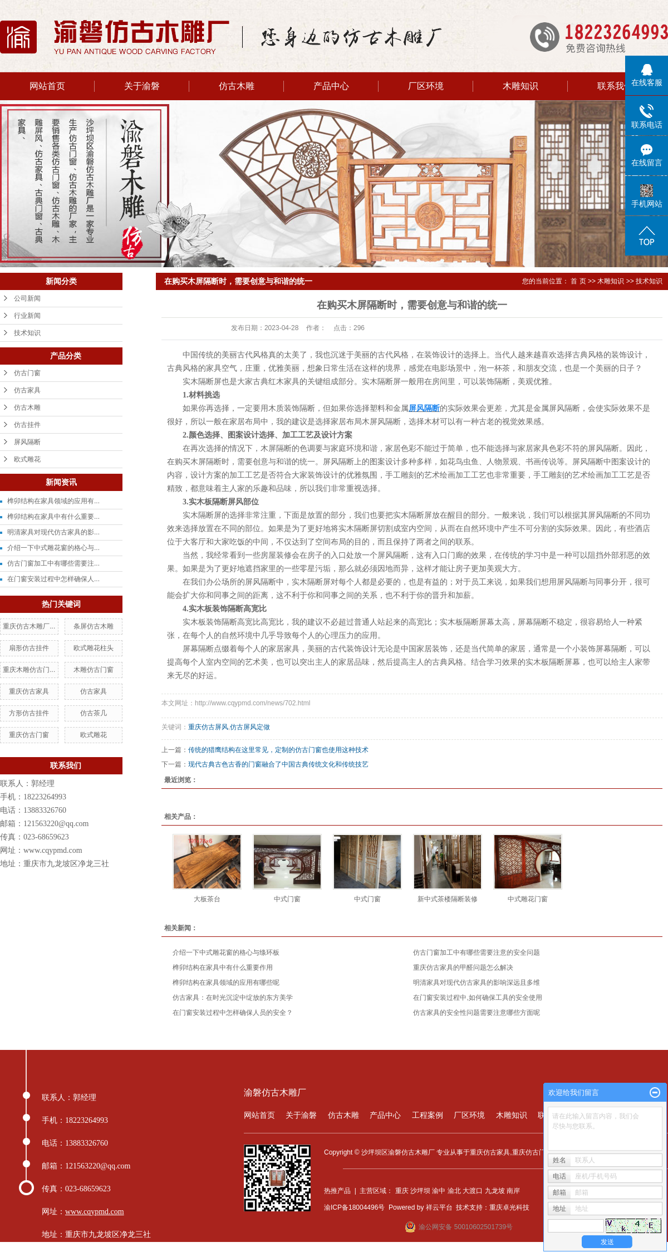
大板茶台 (207, 899)
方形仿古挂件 (29, 713)
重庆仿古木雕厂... (29, 626)
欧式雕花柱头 (93, 648)
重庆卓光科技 (509, 1207)
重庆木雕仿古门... (29, 670)
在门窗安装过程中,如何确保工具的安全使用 (477, 997)
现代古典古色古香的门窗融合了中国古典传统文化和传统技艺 (278, 764)
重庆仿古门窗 (29, 735)
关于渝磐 (142, 86)
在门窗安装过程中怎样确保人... (53, 579)
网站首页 (47, 86)
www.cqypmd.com (52, 850)
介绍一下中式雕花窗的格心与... (53, 548)
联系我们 (615, 86)
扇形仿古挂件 (29, 648)
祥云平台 (439, 1207)
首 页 (578, 281)
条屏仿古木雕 (93, 626)
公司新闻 (27, 298)
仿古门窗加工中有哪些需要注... (53, 563)
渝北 (454, 1191)
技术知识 (27, 333)
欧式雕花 (27, 459)
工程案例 (427, 1115)
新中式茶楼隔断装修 (448, 899)
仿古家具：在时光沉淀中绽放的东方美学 (233, 997)
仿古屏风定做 (250, 727)
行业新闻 (27, 316)
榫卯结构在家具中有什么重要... (53, 517)
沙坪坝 (420, 1191)
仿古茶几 (93, 713)
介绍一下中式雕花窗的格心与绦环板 (226, 952)
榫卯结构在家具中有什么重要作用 (223, 967)
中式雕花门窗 (528, 899)
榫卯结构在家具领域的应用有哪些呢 (226, 982)
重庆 (402, 1191)
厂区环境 (426, 86)
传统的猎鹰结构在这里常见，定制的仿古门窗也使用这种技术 (278, 750)
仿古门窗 (27, 373)
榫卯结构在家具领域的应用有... (53, 501)
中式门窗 (287, 899)
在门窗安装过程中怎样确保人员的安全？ (233, 1013)
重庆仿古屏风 (208, 727)
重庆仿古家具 (29, 691)
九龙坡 (495, 1191)
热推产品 (337, 1191)
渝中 (438, 1191)
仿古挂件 (27, 425)
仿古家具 (27, 390)
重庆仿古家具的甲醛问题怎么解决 (463, 967)
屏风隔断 (27, 442)
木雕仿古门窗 (93, 670)
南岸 (513, 1191)
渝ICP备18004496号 (354, 1207)
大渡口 (473, 1191)
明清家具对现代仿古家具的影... (53, 532)
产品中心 (331, 86)
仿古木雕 (236, 86)
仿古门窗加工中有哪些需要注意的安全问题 (476, 952)
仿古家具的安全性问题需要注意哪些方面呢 (476, 1013)
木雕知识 (520, 86)
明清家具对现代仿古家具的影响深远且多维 (476, 982)
